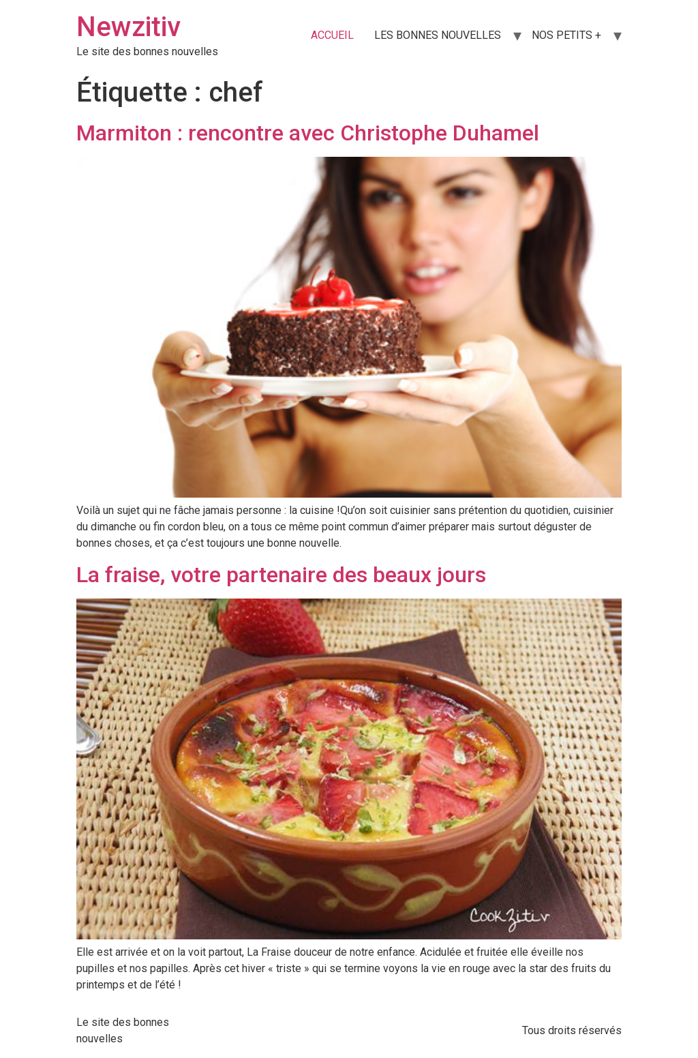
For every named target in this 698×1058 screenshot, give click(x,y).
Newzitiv (128, 27)
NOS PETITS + (566, 35)
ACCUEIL (332, 35)
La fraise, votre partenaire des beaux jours (281, 575)
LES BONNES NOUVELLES (437, 35)
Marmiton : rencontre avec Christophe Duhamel (307, 133)
